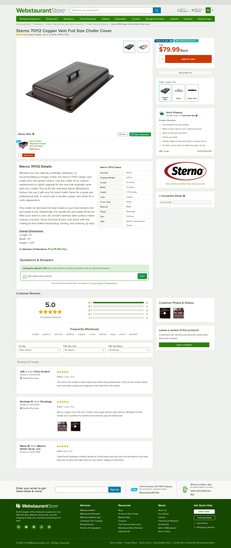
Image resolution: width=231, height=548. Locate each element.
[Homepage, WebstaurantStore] (41, 10)
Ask (142, 276)
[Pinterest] (49, 527)
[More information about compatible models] (184, 196)
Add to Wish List (185, 73)
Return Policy (164, 531)
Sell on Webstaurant (167, 528)
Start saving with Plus (149, 492)
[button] (129, 46)
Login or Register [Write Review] (184, 345)
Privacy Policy (111, 283)
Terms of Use (97, 283)
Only (161, 45)
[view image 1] (62, 426)
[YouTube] (26, 527)
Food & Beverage (88, 19)
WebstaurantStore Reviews (130, 528)
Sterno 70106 (165, 202)
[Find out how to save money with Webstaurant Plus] (19, 141)
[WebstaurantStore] (40, 505)
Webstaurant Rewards (90, 514)
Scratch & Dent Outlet (128, 514)
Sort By (22, 346)
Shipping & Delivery (204, 527)
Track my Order (204, 518)
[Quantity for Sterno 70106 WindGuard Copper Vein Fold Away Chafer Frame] (20, 155)
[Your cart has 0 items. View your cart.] (210, 10)
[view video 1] (165, 313)
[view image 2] (179, 313)
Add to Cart (28, 155)
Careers (161, 517)
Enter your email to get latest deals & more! (31, 490)
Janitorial (174, 19)
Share (122, 134)
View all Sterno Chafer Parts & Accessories (185, 184)
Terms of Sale (116, 543)
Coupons (122, 521)
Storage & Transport (155, 19)
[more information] (196, 115)
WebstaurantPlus (87, 510)
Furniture (136, 19)
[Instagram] (18, 527)
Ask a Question (140, 134)
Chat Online (201, 523)
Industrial (188, 19)
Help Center (204, 511)
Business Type (204, 19)
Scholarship (163, 524)
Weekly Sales (124, 517)
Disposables (120, 19)
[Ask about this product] (84, 276)
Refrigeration (52, 19)
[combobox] (111, 10)
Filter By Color (69, 346)
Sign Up (114, 489)
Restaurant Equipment (30, 19)
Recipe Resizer (87, 524)
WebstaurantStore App (90, 517)
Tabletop (105, 19)
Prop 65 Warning (57, 249)
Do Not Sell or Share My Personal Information (194, 543)
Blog (120, 510)
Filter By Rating (115, 346)
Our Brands (163, 514)
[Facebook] (34, 527)
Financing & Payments (168, 521)
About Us (162, 510)
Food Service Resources (129, 524)
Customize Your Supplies (91, 521)
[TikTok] (41, 527)
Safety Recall (124, 531)
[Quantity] (162, 59)
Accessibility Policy (162, 543)
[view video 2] (75, 426)
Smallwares (68, 19)
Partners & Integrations (90, 528)
